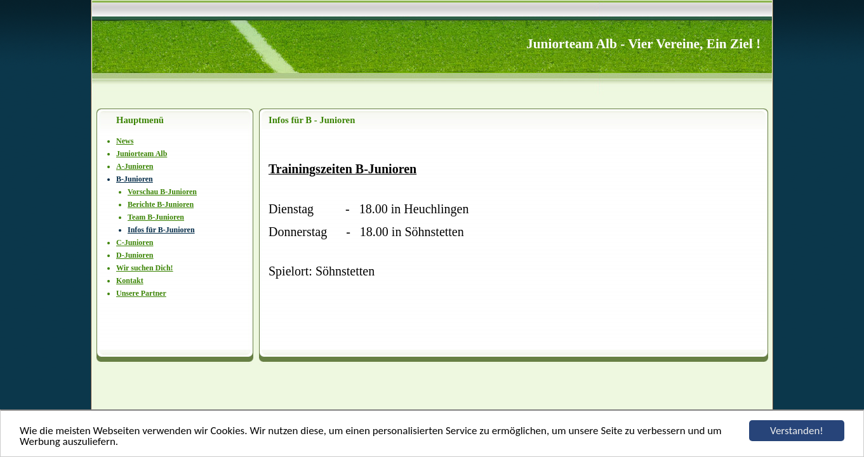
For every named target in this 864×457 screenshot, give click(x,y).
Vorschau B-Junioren (162, 191)
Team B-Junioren (156, 217)
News (124, 140)
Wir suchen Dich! (144, 267)
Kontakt (129, 280)
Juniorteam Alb (141, 153)
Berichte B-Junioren (161, 204)
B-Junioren (134, 179)
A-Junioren (134, 166)
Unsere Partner (141, 293)
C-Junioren (134, 242)
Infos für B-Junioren (161, 229)
